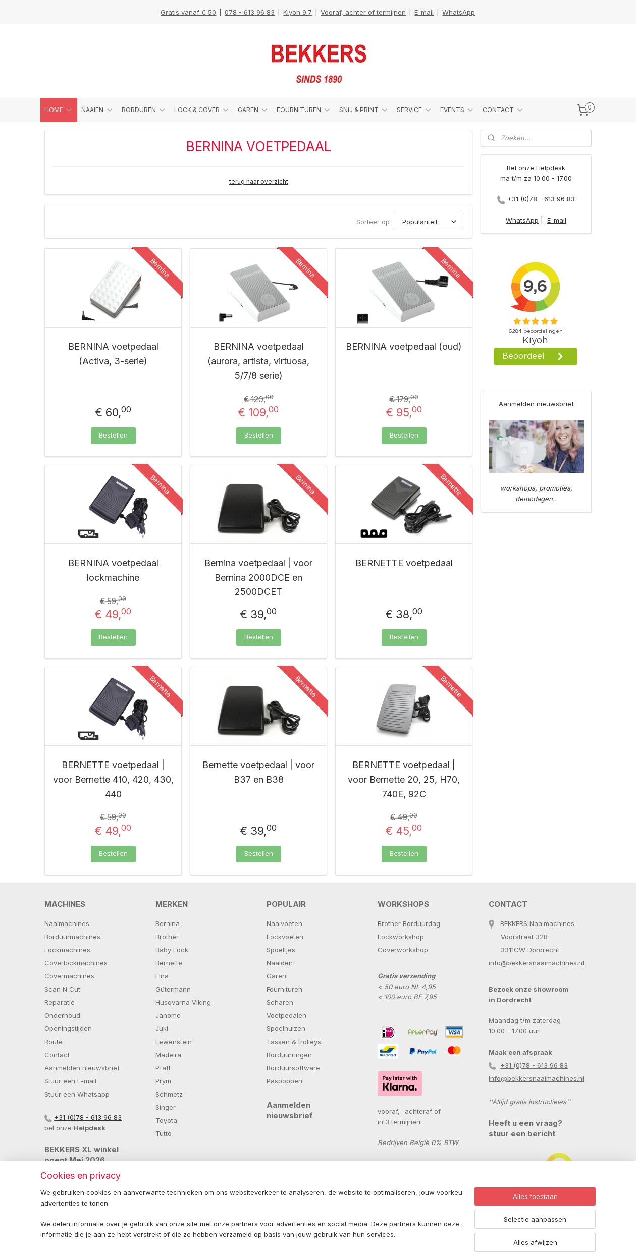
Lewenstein (173, 1042)
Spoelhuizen (286, 1028)
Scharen (280, 1002)
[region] (251, 1214)
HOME (58, 110)
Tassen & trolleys (294, 1042)
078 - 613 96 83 (250, 12)
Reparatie (59, 1002)
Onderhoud (62, 1015)
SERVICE (414, 110)
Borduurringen (289, 1055)
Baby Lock (171, 950)
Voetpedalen (286, 1015)
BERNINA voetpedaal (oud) (404, 346)
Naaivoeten (284, 923)
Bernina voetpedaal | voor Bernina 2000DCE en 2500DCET (258, 577)
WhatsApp (458, 12)
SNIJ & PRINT (364, 110)
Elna (162, 976)
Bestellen (113, 435)
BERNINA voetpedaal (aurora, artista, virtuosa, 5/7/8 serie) (258, 361)
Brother (167, 937)
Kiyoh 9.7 (297, 12)
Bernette (168, 963)
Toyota (166, 1120)
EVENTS (457, 110)
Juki (161, 1028)
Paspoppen (284, 1081)
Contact (57, 1055)
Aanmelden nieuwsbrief (536, 404)
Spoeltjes (281, 950)
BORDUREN (144, 110)
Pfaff (163, 1068)
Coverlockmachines (76, 963)
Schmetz (169, 1094)
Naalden (280, 963)
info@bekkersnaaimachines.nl (536, 963)
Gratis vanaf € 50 (188, 12)
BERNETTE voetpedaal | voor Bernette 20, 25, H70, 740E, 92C (404, 779)
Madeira (168, 1055)
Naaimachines (66, 923)
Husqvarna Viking (183, 1002)
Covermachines (69, 976)
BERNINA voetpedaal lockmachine (113, 570)
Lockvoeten (285, 937)
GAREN (253, 110)
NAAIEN (97, 110)
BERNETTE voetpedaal (404, 563)
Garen (276, 976)
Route (53, 1042)
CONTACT (503, 110)
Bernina (167, 923)
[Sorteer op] (429, 221)
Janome (168, 1015)
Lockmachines (67, 950)
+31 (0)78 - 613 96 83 (541, 199)
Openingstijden (68, 1028)
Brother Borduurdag (409, 923)
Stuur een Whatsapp (77, 1094)
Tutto (163, 1133)
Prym (163, 1081)
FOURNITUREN (304, 110)
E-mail (424, 12)
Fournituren (284, 989)
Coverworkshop (403, 950)
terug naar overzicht (258, 181)
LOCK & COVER (202, 110)
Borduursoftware (293, 1068)
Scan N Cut (62, 989)
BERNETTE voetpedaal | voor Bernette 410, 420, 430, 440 (113, 779)
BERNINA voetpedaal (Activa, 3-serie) (113, 353)
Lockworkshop (401, 937)
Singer (165, 1107)
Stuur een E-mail (70, 1081)
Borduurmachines (72, 937)
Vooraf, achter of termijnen (363, 12)
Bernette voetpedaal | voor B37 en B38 (258, 772)
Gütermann (173, 989)
